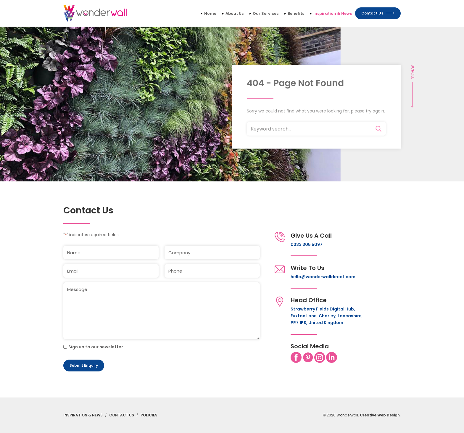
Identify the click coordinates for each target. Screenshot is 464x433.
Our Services (265, 13)
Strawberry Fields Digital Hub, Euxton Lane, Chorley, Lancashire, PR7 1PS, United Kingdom (327, 316)
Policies (149, 415)
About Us (234, 13)
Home (210, 13)
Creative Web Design (380, 415)
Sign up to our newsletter (95, 347)
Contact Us (121, 415)
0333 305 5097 (307, 244)
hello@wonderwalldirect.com (323, 277)
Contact (377, 13)
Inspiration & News (332, 13)
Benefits (296, 13)
